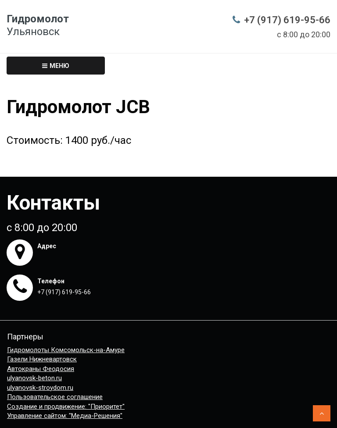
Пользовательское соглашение (55, 397)
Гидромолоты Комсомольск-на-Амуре (66, 350)
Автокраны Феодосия (40, 369)
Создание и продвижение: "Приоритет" (66, 406)
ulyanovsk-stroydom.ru (40, 388)
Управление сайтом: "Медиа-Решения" (64, 416)
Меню (55, 65)
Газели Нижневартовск (42, 359)
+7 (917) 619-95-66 (287, 19)
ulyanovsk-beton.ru (34, 378)
